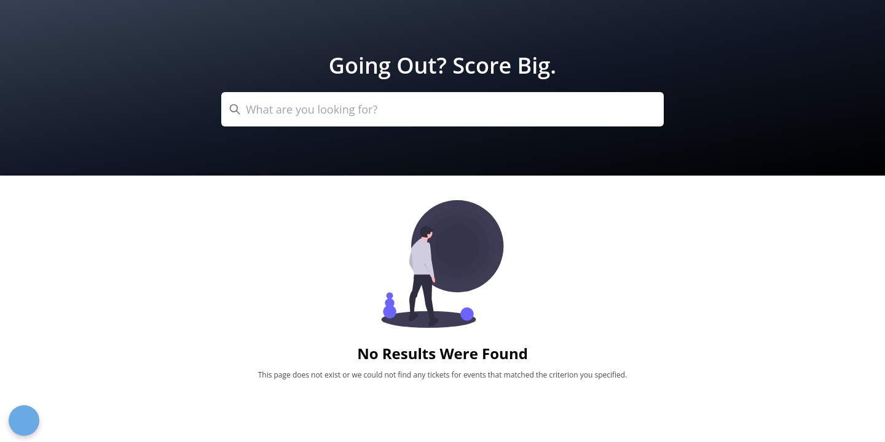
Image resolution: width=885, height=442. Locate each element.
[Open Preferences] (24, 420)
